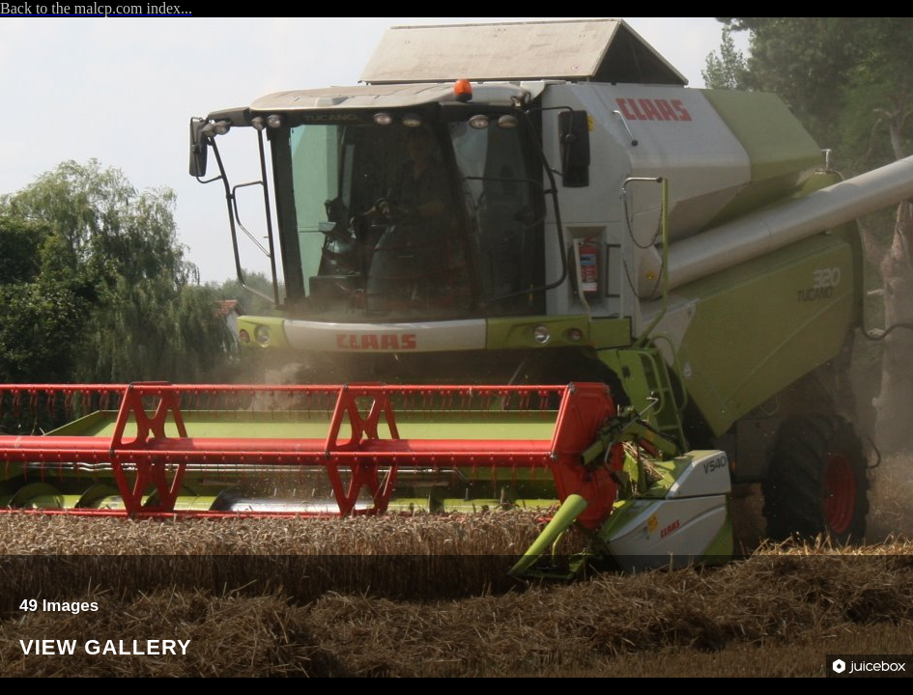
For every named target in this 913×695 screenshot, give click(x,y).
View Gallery (105, 648)
